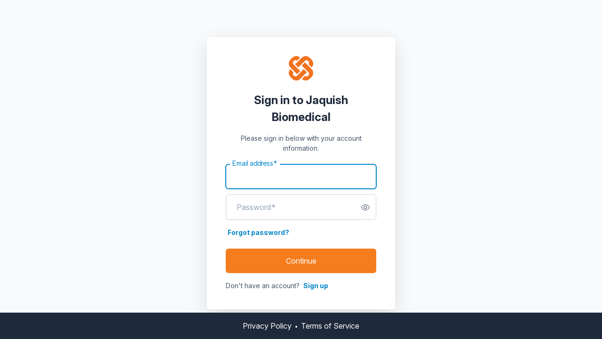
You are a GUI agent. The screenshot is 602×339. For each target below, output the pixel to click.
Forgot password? (258, 232)
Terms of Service (330, 326)
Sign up (315, 286)
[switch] (365, 207)
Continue (301, 261)
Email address (254, 163)
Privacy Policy (267, 326)
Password (256, 207)
